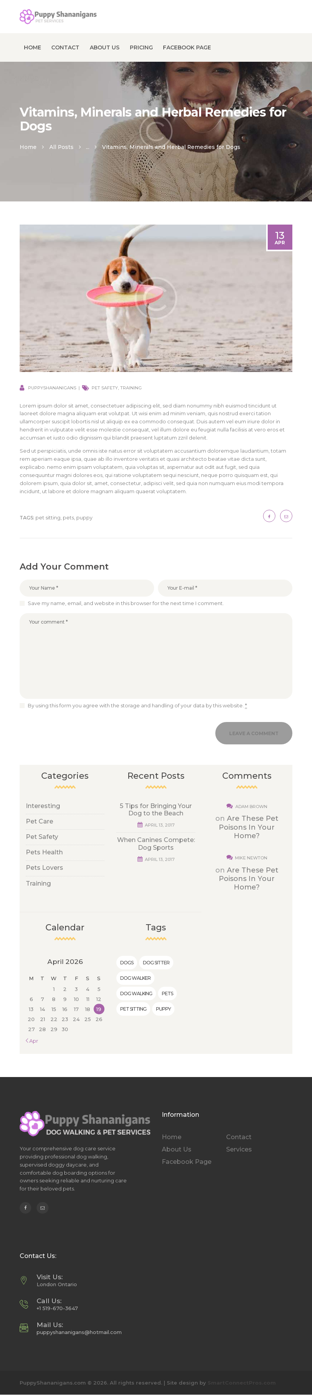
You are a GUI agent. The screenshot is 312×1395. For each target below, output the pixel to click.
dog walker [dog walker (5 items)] (135, 978)
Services (239, 1149)
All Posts (61, 147)
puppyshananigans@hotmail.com (79, 1332)
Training (131, 388)
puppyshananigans (52, 388)
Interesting (43, 806)
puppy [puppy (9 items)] (163, 1009)
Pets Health (44, 852)
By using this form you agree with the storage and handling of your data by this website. (137, 705)
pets (68, 517)
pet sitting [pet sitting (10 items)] (133, 1009)
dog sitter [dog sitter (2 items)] (156, 963)
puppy (84, 517)
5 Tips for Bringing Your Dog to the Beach (156, 809)
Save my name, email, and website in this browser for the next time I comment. (126, 603)
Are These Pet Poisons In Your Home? (248, 827)
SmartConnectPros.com (242, 1383)
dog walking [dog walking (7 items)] (136, 993)
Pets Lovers (44, 867)
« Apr (32, 1041)
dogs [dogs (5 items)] (126, 963)
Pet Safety (105, 388)
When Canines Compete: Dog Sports (156, 843)
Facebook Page (186, 1161)
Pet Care (39, 821)
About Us (176, 1149)
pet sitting (47, 517)
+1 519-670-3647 (57, 1308)
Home (28, 147)
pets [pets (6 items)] (167, 993)
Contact (239, 1137)
